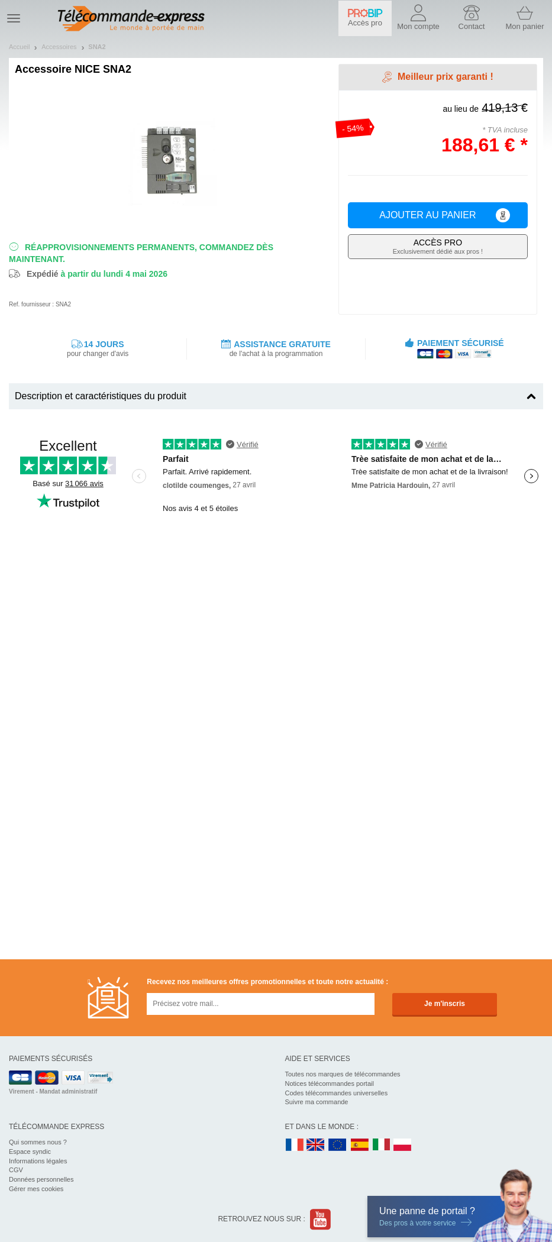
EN (337, 1145)
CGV (16, 1169)
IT (381, 1145)
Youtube (321, 1219)
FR (294, 1145)
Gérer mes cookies (36, 1188)
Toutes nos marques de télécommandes (343, 1074)
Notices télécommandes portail (329, 1083)
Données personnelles (41, 1179)
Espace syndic (30, 1151)
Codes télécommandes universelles (336, 1093)
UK (315, 1145)
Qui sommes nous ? (38, 1142)
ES (359, 1145)
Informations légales (38, 1161)
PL (402, 1145)
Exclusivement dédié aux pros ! (437, 246)
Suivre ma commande (316, 1101)
